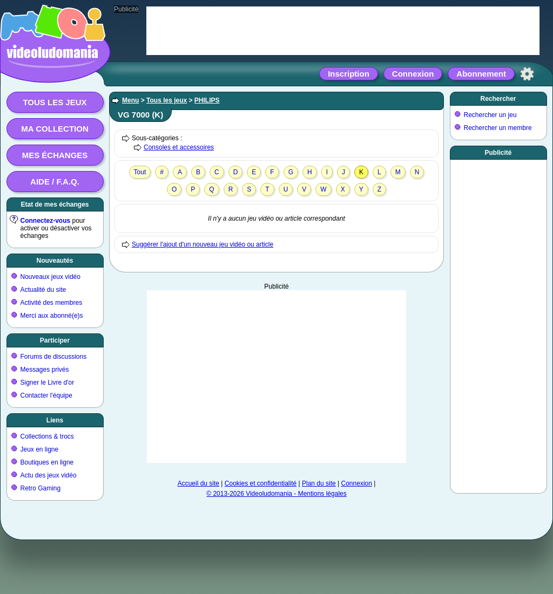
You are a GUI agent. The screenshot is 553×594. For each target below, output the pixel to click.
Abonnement (481, 73)
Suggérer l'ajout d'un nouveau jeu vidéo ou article (202, 244)
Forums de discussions (54, 356)
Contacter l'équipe (46, 395)
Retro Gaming (41, 488)
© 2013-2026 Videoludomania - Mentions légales (276, 493)
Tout (140, 172)
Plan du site (319, 483)
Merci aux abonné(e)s (52, 315)
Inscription (348, 73)
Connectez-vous (46, 220)
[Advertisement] (276, 376)
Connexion (413, 73)
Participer (55, 340)
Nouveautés (54, 260)
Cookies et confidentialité (260, 483)
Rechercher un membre (498, 128)
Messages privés (45, 369)
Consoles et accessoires (179, 147)
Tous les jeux (54, 102)
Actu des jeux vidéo (49, 475)
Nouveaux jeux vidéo (50, 277)
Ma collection (54, 128)
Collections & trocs (47, 436)
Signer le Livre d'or (48, 382)
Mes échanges (55, 155)
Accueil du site (198, 483)
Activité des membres (52, 302)
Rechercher (498, 99)
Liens (54, 420)
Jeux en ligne (40, 449)
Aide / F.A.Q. (54, 181)
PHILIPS (207, 100)
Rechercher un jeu (490, 115)
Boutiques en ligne (47, 462)
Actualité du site (43, 289)
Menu (130, 100)
